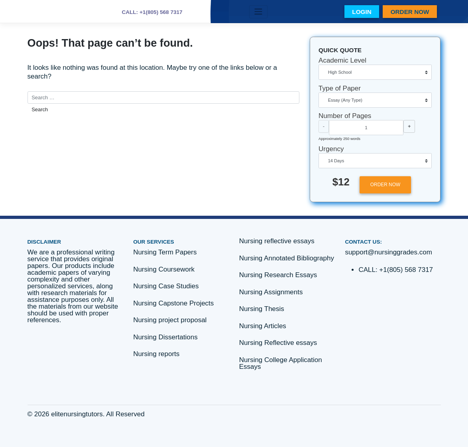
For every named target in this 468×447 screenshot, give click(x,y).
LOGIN (361, 11)
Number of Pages (345, 116)
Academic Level (342, 60)
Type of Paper (340, 88)
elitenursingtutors (76, 414)
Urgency (331, 149)
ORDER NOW (410, 11)
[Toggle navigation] (258, 11)
